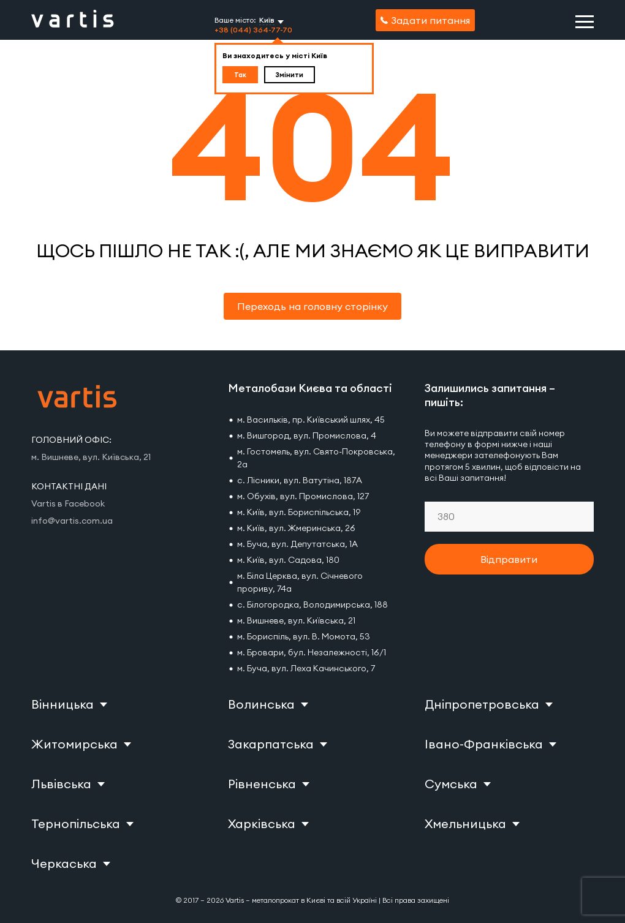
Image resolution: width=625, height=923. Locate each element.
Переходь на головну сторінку (312, 306)
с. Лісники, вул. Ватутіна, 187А (299, 480)
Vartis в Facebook (68, 503)
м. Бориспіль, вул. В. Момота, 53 (303, 636)
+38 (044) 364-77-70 (253, 29)
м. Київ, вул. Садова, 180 (288, 559)
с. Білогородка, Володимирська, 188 (312, 604)
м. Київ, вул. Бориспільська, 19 (298, 512)
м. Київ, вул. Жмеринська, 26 (296, 527)
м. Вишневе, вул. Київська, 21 (296, 620)
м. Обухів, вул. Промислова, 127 (303, 496)
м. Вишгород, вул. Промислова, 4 (306, 435)
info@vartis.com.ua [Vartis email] (72, 520)
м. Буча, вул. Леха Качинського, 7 (306, 668)
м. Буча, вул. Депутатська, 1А (297, 543)
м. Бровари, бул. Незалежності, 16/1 (311, 652)
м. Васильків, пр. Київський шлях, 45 (311, 419)
